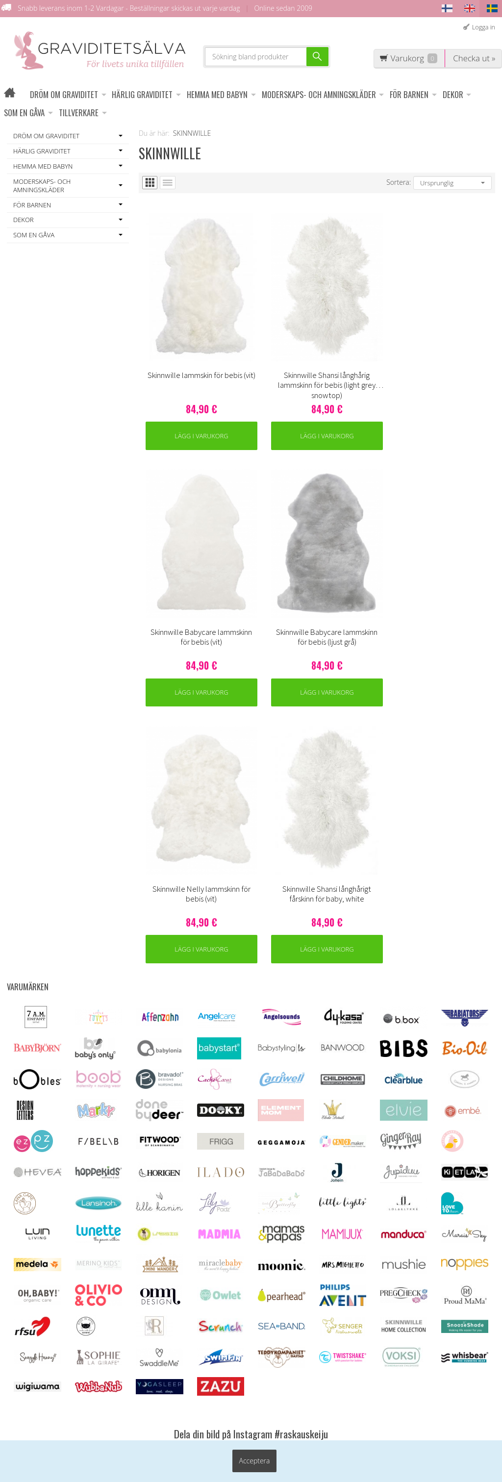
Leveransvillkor (164, 1294)
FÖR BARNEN (409, 94)
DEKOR (453, 94)
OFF (145, 1308)
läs (474, 1325)
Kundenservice (164, 1280)
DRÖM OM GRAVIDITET (64, 94)
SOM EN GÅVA (24, 112)
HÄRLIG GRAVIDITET (142, 94)
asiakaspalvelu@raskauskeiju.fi (279, 1355)
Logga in (483, 27)
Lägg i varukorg (183, 384)
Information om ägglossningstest (165, 1331)
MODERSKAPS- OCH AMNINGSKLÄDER (319, 94)
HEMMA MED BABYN (217, 94)
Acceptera (254, 1463)
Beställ (422, 1351)
